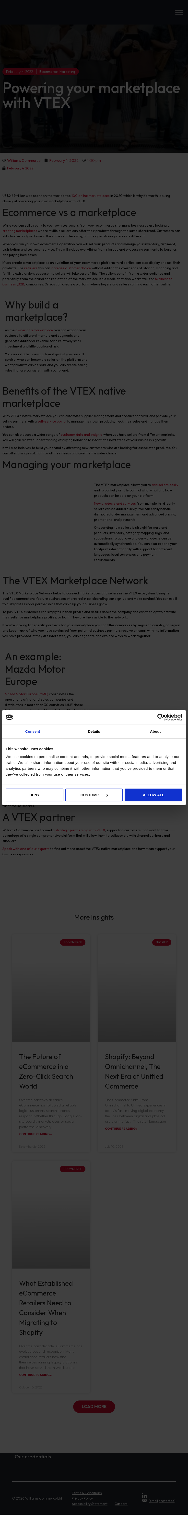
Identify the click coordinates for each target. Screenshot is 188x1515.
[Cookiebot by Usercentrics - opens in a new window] (161, 717)
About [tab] (155, 731)
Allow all (153, 795)
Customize (94, 795)
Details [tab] (94, 731)
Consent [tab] (32, 731)
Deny (34, 795)
